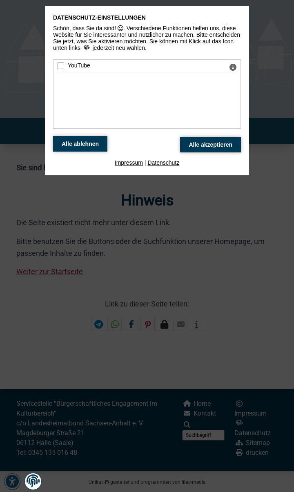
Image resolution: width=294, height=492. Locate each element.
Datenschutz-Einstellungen (99, 17)
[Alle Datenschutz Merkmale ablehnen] (80, 144)
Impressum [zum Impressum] (129, 162)
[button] (33, 481)
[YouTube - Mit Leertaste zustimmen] (61, 66)
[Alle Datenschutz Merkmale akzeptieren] (210, 144)
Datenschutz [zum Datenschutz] (163, 162)
